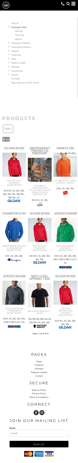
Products (39, 365)
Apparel (15, 51)
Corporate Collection (21, 47)
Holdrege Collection (21, 43)
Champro (39, 368)
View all (15, 23)
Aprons (14, 74)
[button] (68, 3)
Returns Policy (39, 390)
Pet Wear (15, 78)
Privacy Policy (39, 393)
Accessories (17, 71)
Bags (13, 59)
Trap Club (19, 35)
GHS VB (18, 31)
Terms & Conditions (39, 397)
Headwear (16, 55)
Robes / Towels (18, 63)
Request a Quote (39, 372)
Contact (39, 375)
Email (12, 428)
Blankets (15, 67)
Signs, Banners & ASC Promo (25, 82)
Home (39, 361)
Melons (18, 39)
